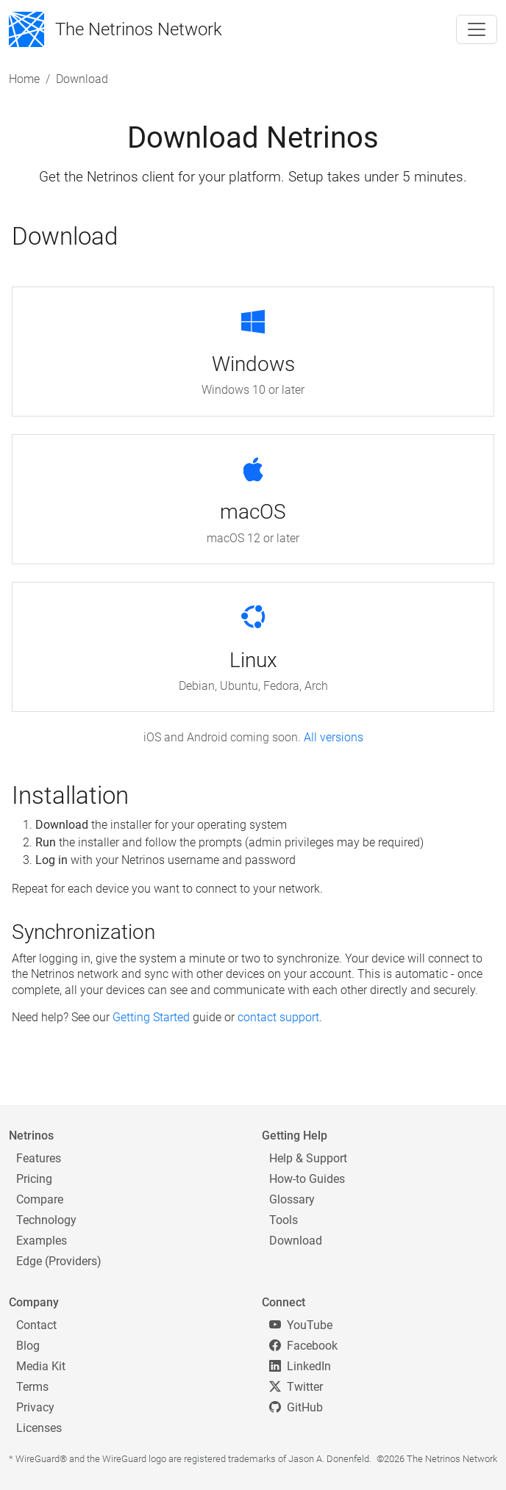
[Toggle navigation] (476, 29)
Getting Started (151, 1017)
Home (24, 79)
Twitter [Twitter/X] (296, 1387)
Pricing (34, 1179)
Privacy (35, 1407)
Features (38, 1158)
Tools (283, 1220)
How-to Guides (307, 1179)
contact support (278, 1017)
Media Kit (40, 1366)
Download (295, 1241)
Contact (36, 1325)
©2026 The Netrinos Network (437, 1458)
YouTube (300, 1325)
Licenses (39, 1428)
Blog (28, 1346)
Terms (32, 1387)
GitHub (296, 1407)
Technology (46, 1220)
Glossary (292, 1199)
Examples (41, 1241)
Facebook (303, 1346)
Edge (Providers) (58, 1261)
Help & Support (308, 1158)
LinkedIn (300, 1366)
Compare (39, 1199)
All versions (333, 737)
